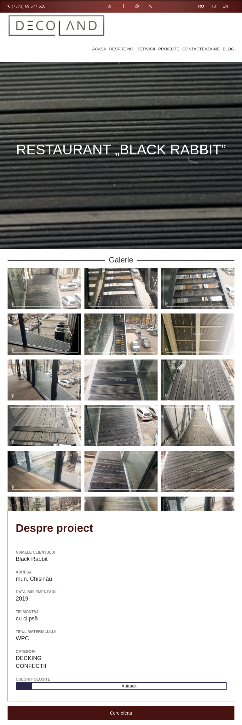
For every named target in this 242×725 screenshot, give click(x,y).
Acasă (99, 49)
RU (213, 6)
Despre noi (122, 49)
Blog (228, 49)
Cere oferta (121, 713)
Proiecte (168, 49)
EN (225, 6)
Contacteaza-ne (201, 49)
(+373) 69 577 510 (26, 6)
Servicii (146, 49)
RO (201, 6)
